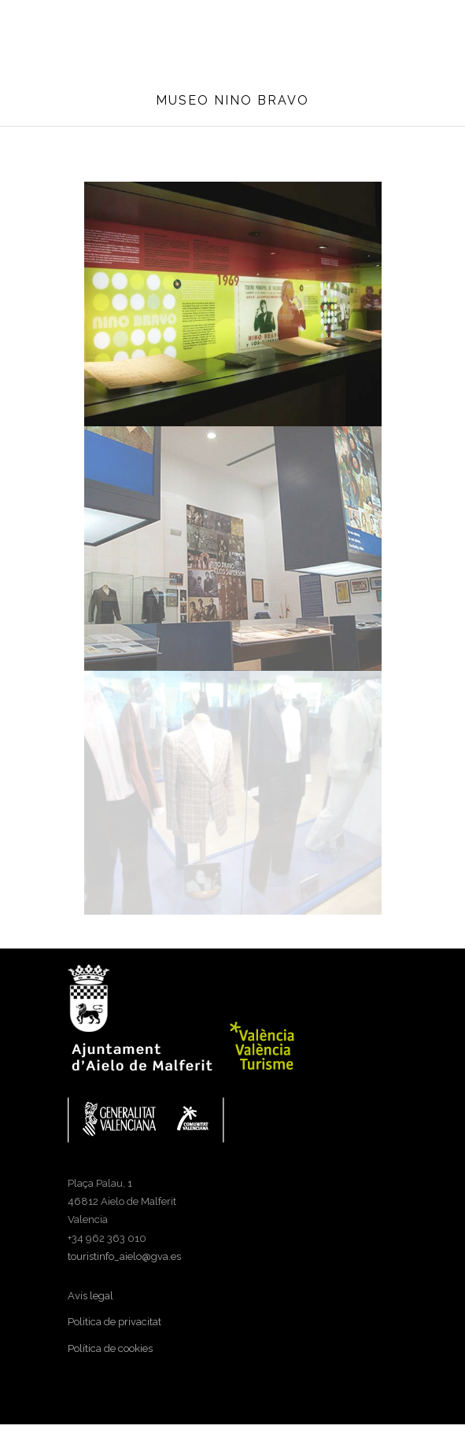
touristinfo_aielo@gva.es (124, 1256)
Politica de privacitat (114, 1322)
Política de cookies (110, 1348)
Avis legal (90, 1296)
